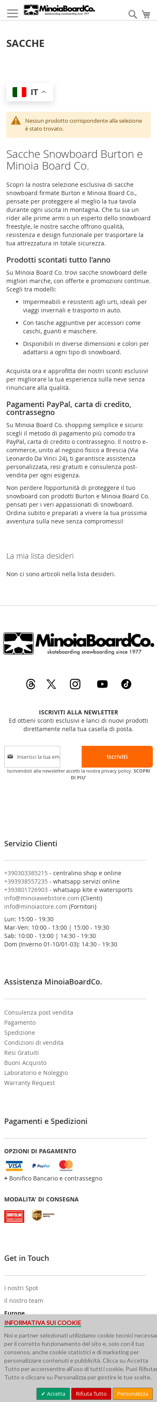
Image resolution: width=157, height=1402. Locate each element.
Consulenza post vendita (38, 1012)
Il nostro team (23, 1300)
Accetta (55, 1393)
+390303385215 (26, 873)
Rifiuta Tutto (91, 1393)
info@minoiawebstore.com (41, 898)
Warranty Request (29, 1083)
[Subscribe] (117, 757)
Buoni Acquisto (25, 1063)
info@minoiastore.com (35, 906)
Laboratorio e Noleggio (36, 1073)
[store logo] (59, 9)
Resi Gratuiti (21, 1053)
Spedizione (19, 1032)
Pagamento (20, 1022)
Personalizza (132, 1393)
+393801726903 (26, 890)
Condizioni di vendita (34, 1042)
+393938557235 (26, 881)
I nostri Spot (21, 1288)
